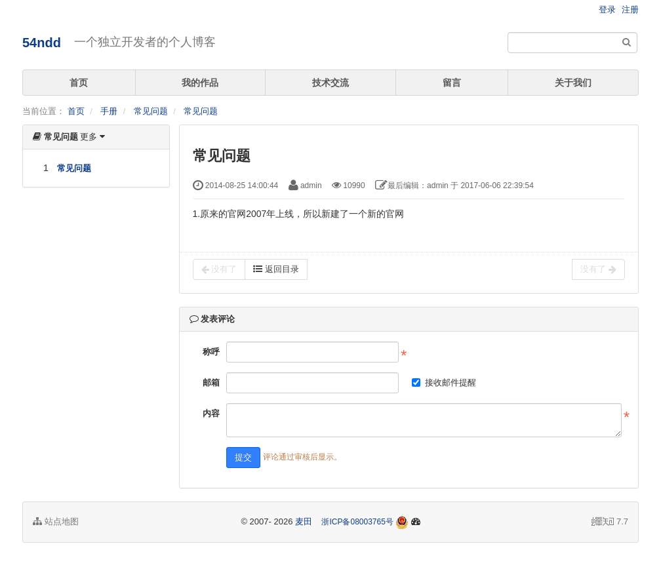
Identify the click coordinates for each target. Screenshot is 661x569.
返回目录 (276, 269)
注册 (630, 9)
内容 (211, 413)
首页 (79, 82)
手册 (108, 111)
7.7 (609, 522)
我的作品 (200, 82)
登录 (607, 9)
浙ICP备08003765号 (357, 521)
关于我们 (573, 82)
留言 (452, 82)
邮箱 (211, 382)
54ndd (41, 42)
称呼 (211, 352)
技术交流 (330, 82)
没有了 (219, 269)
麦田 (303, 521)
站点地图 (56, 521)
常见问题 (151, 111)
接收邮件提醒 (444, 382)
